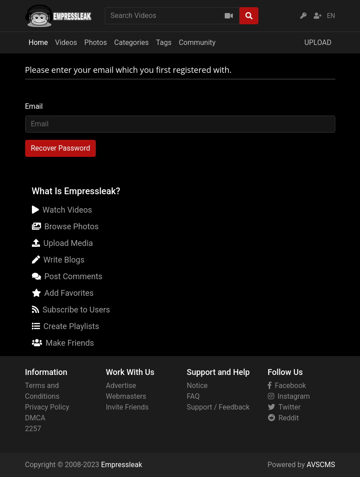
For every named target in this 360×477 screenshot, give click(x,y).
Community (197, 42)
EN (331, 15)
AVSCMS (321, 464)
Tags (164, 42)
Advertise (121, 385)
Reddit (283, 418)
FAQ (193, 396)
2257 (33, 428)
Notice (197, 385)
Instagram (289, 396)
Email (34, 106)
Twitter (284, 407)
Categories (131, 42)
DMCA (35, 418)
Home (38, 42)
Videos (66, 42)
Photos (95, 42)
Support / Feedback (218, 407)
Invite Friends (127, 407)
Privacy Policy (47, 407)
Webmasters (126, 396)
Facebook (287, 385)
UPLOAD (317, 42)
